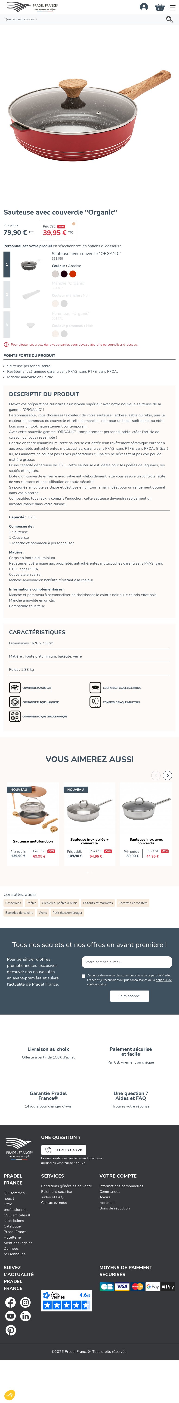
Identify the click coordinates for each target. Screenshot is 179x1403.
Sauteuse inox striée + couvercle (89, 841)
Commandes (109, 1191)
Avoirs (104, 1197)
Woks (43, 913)
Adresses (107, 1202)
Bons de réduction (114, 1208)
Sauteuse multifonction (33, 841)
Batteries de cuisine (19, 913)
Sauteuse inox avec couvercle (146, 841)
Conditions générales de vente (66, 1186)
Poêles (31, 903)
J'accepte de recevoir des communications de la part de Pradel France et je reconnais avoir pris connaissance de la (129, 979)
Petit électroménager (67, 913)
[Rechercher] (89, 19)
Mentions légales (18, 1243)
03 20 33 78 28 (69, 1150)
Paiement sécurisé (56, 1191)
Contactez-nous (54, 1202)
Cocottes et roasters (133, 903)
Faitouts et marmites (98, 903)
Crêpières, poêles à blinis (59, 903)
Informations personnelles (121, 1186)
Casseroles (13, 903)
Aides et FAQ (52, 1197)
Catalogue (12, 1226)
